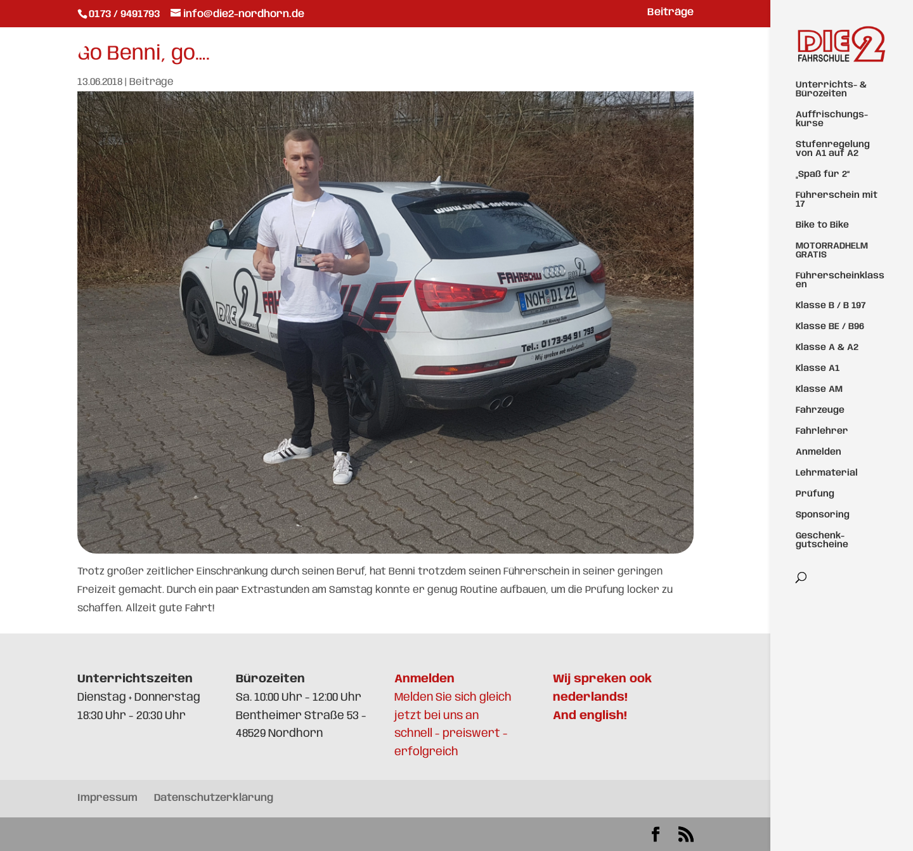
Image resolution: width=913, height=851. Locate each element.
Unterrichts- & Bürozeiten (831, 89)
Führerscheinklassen (840, 280)
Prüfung (815, 494)
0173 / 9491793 (125, 14)
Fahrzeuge (820, 410)
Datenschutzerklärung (213, 798)
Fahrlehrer (822, 431)
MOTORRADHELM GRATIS (832, 250)
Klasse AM (819, 389)
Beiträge (670, 13)
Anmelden (818, 452)
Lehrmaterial (827, 473)
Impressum (107, 798)
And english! (590, 716)
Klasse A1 (817, 368)
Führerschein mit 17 (836, 200)
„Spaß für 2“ (823, 174)
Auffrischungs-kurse (832, 119)
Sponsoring (823, 514)
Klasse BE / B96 (830, 326)
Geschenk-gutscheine (822, 540)
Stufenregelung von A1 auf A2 (833, 149)
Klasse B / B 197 (830, 305)
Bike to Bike (822, 225)
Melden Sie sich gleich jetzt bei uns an (453, 697)
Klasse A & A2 (827, 347)
